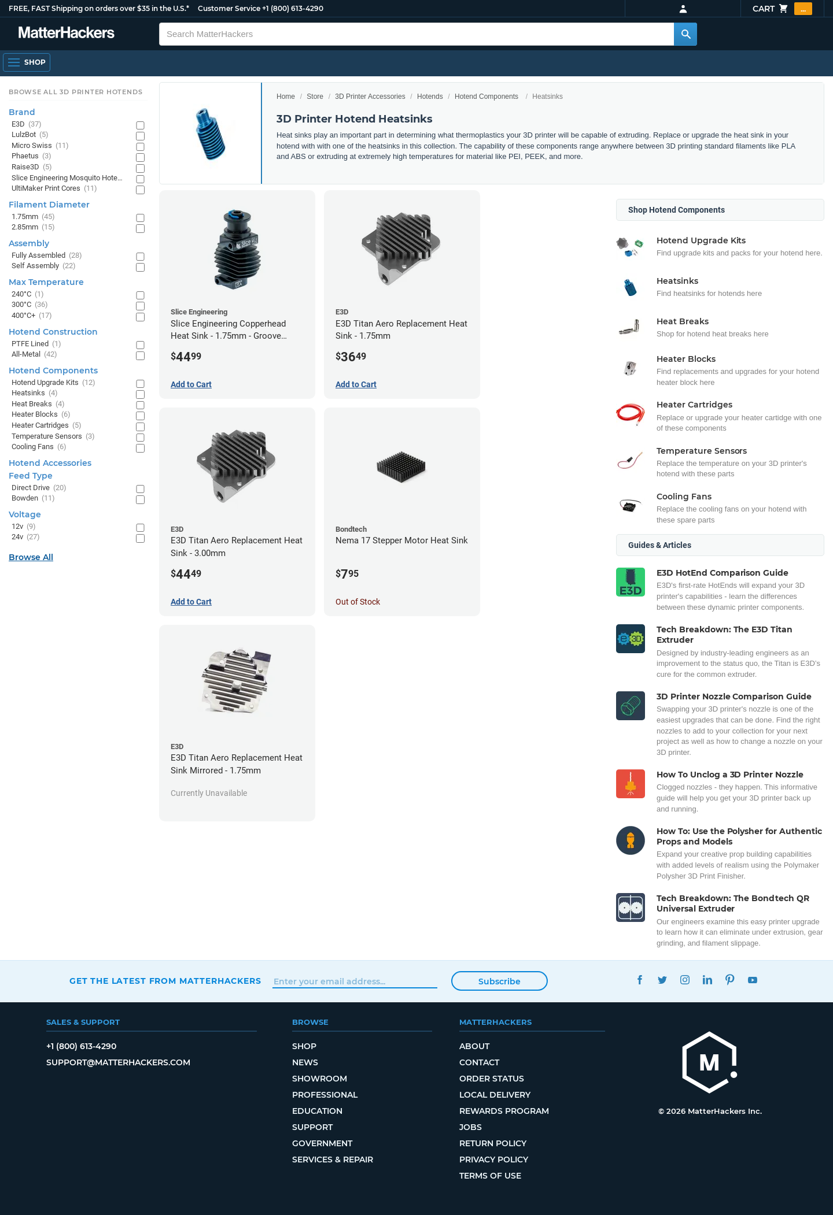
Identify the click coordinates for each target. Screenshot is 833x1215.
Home (286, 96)
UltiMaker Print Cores (54, 188)
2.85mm (33, 227)
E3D (27, 124)
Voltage (25, 514)
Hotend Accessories (50, 463)
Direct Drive (39, 488)
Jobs (470, 1127)
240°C (28, 294)
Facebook (639, 979)
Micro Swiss (40, 145)
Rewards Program (504, 1111)
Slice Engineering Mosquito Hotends (68, 178)
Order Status (491, 1078)
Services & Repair (332, 1159)
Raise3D (32, 167)
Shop (304, 1046)
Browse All (31, 557)
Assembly (29, 243)
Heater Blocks (41, 414)
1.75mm (33, 217)
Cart (782, 8)
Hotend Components (486, 96)
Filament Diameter (49, 204)
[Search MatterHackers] (685, 34)
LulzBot (30, 134)
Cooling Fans (39, 447)
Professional (324, 1095)
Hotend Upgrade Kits (53, 382)
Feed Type (31, 476)
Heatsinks (35, 393)
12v (24, 526)
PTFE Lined (36, 344)
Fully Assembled (47, 255)
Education (317, 1111)
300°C (30, 304)
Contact (479, 1062)
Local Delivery (494, 1095)
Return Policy (492, 1143)
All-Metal (34, 354)
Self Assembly (44, 266)
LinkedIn (707, 979)
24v (26, 537)
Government (322, 1143)
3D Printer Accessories (370, 96)
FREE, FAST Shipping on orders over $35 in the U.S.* (99, 8)
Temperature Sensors (53, 436)
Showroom (319, 1078)
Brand (22, 112)
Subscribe (499, 981)
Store (315, 96)
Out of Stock (358, 601)
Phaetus (31, 156)
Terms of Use (490, 1175)
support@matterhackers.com (118, 1062)
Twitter (662, 979)
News (305, 1062)
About (474, 1046)
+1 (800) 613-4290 (292, 8)
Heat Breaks (38, 404)
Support (312, 1127)
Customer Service (229, 8)
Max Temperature (46, 282)
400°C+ (32, 315)
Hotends (430, 96)
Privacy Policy (493, 1159)
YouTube (752, 979)
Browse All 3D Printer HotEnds (75, 92)
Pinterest (730, 979)
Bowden (33, 498)
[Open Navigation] (26, 62)
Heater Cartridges (47, 425)
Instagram (684, 979)
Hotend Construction (53, 332)
